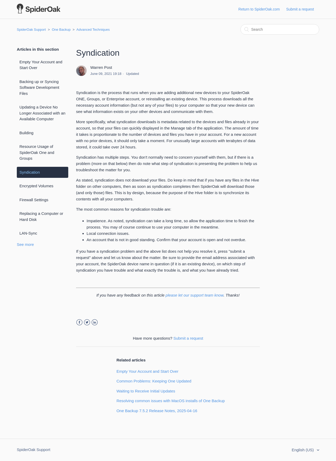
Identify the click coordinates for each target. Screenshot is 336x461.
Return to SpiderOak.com (259, 9)
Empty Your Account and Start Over (40, 65)
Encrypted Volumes (36, 186)
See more (25, 244)
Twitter (87, 322)
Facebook (79, 322)
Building (26, 133)
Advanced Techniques (93, 30)
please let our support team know (194, 295)
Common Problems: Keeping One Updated (154, 381)
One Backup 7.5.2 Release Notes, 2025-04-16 (157, 410)
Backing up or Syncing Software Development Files (39, 87)
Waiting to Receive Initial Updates (146, 391)
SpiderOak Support (31, 30)
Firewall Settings (33, 200)
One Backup (61, 30)
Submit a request (300, 9)
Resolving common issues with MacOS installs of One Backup (171, 400)
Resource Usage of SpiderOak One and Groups (36, 152)
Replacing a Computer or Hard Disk (41, 216)
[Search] (279, 29)
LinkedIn (94, 322)
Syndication (29, 172)
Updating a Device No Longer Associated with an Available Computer (42, 113)
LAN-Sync (28, 233)
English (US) (303, 450)
